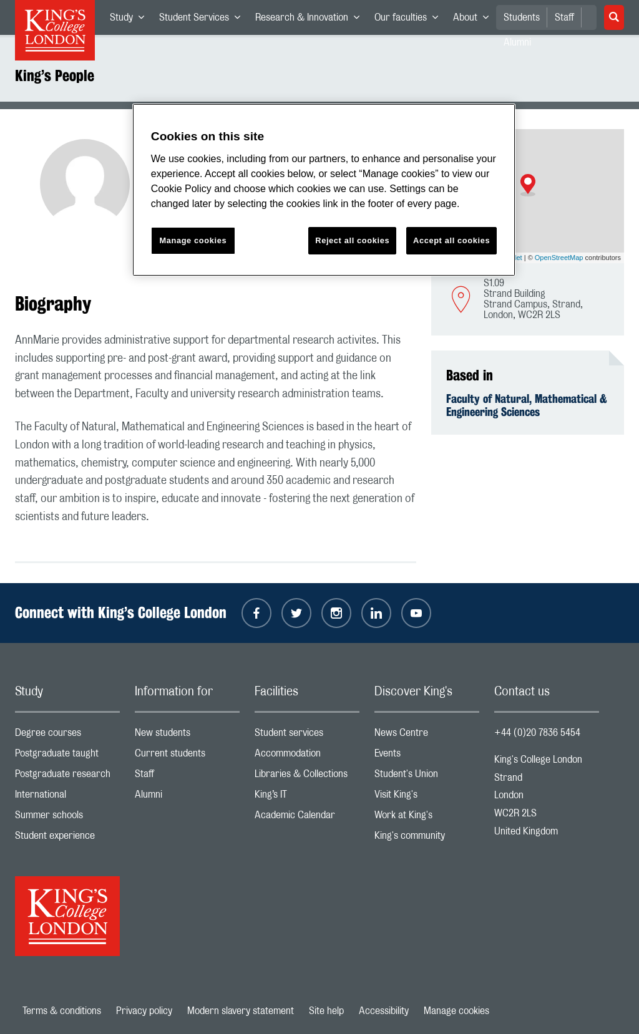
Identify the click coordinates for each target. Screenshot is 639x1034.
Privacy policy (144, 1011)
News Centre (426, 735)
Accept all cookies (451, 240)
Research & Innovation (311, 19)
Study (131, 19)
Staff (564, 17)
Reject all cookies (352, 240)
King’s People (54, 75)
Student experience (67, 838)
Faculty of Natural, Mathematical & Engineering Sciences (526, 405)
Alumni (187, 797)
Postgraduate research (67, 777)
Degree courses (67, 735)
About (474, 19)
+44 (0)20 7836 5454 (537, 733)
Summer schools (67, 818)
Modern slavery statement (240, 1011)
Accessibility (384, 1011)
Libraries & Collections (307, 777)
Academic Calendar (307, 818)
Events (426, 756)
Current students (187, 756)
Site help (326, 1011)
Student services (307, 735)
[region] (323, 190)
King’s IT (307, 797)
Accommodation (307, 756)
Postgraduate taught (67, 756)
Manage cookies (456, 1011)
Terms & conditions (61, 1011)
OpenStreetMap (559, 257)
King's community (426, 838)
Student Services (203, 19)
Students (522, 17)
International (67, 797)
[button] (527, 185)
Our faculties (410, 19)
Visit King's (426, 797)
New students (187, 735)
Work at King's (426, 818)
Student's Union (426, 777)
